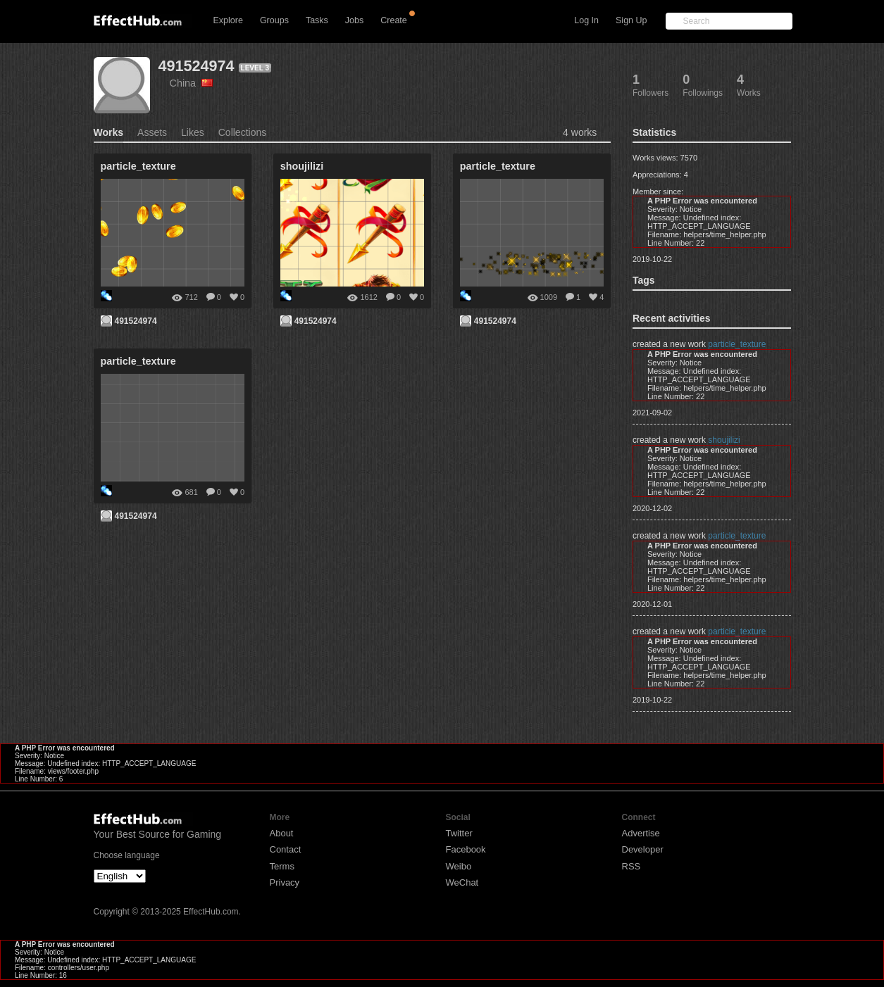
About (282, 833)
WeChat (462, 882)
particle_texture (737, 344)
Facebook (466, 849)
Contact (285, 849)
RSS (631, 866)
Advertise (641, 833)
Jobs (354, 20)
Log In (586, 20)
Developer (643, 849)
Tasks (317, 20)
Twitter (459, 833)
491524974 (196, 66)
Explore (228, 20)
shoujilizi (724, 440)
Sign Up (631, 20)
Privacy (285, 882)
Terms (282, 866)
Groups (274, 20)
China (191, 83)
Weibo (459, 866)
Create (393, 20)
